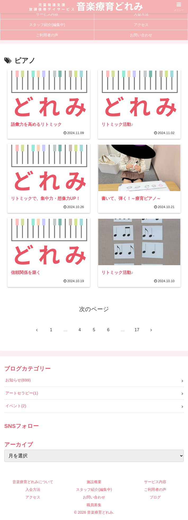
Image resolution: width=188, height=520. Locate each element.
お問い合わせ (94, 497)
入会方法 (32, 489)
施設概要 (94, 482)
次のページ (94, 309)
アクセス (32, 497)
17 (137, 330)
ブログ (155, 497)
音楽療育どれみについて (32, 482)
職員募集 (94, 505)
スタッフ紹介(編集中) (94, 489)
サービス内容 (155, 482)
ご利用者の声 (155, 489)
